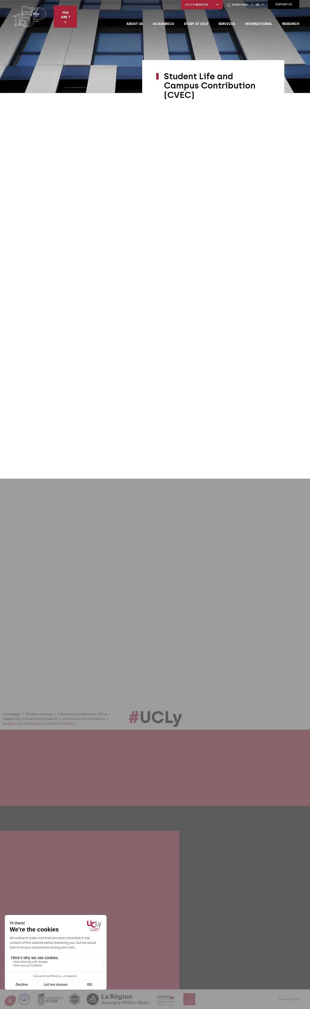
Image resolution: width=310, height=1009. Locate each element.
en (260, 4)
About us (134, 24)
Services (226, 24)
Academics (163, 24)
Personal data (289, 999)
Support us (283, 4)
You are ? (65, 17)
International (258, 24)
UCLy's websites (202, 4)
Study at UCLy (196, 24)
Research (290, 24)
